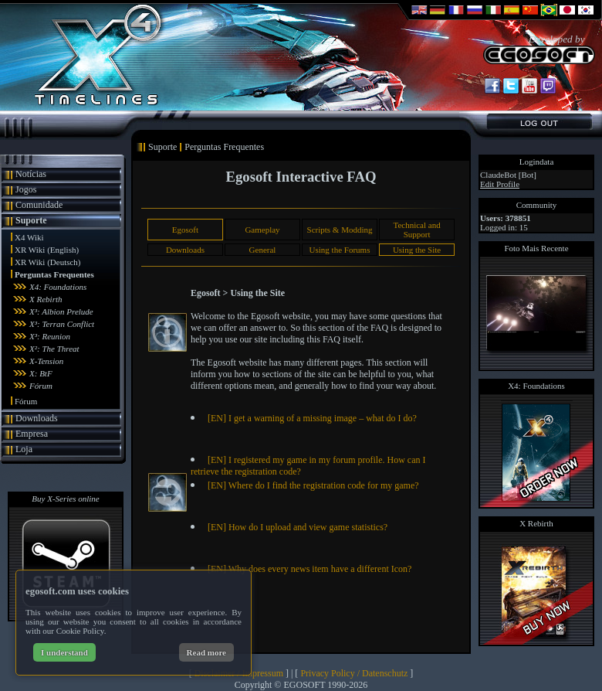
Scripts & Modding (340, 229)
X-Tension (46, 361)
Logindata (536, 161)
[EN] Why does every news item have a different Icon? (309, 568)
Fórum (40, 385)
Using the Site (417, 249)
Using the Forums (339, 249)
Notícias (30, 173)
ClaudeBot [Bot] (508, 174)
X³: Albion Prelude (61, 311)
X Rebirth (45, 299)
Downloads (36, 418)
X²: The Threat (54, 348)
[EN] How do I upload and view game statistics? (297, 527)
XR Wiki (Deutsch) (48, 262)
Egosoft (185, 229)
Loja (23, 449)
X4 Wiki (29, 237)
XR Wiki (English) (47, 249)
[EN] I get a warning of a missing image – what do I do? (312, 418)
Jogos (25, 189)
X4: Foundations (57, 286)
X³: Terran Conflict (61, 323)
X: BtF (40, 373)
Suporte (31, 220)
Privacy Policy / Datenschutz (354, 673)
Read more (206, 652)
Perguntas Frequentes (54, 274)
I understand (64, 652)
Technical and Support (416, 229)
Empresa (31, 433)
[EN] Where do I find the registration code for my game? (313, 485)
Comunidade (39, 204)
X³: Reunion (49, 336)
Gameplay (262, 229)
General (262, 249)
